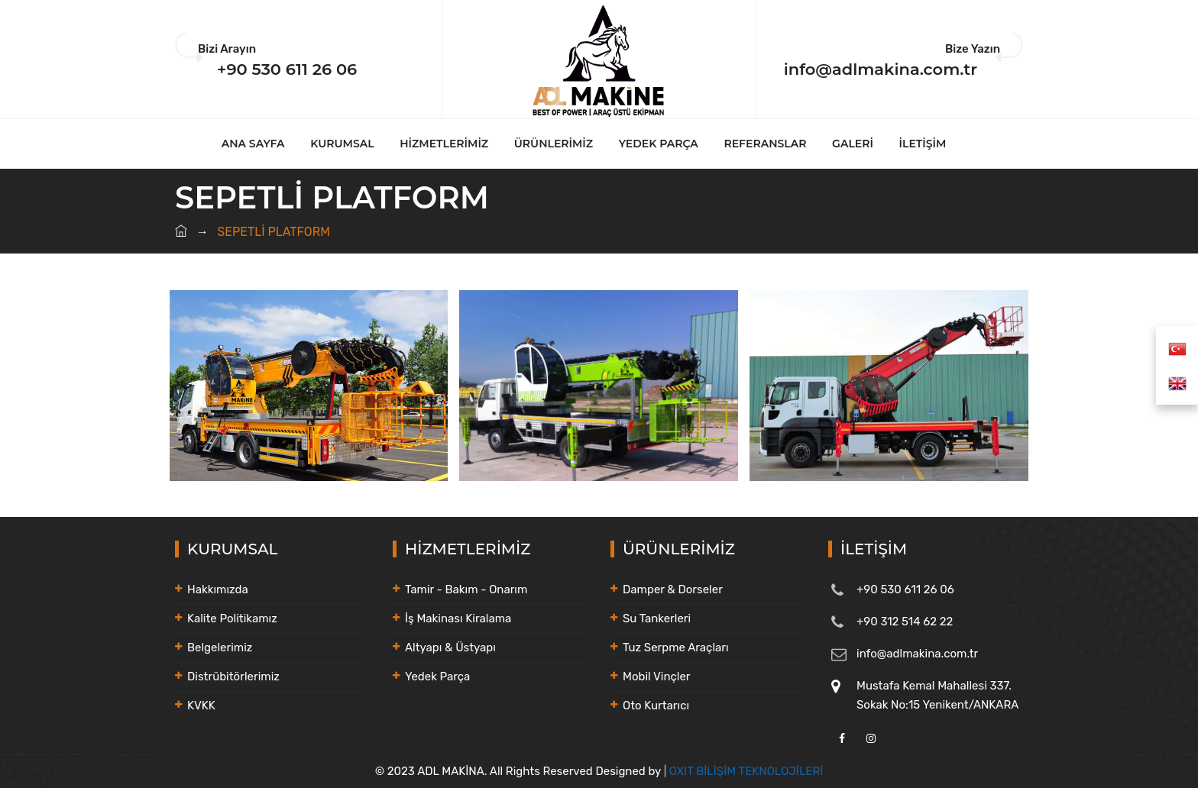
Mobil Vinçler (657, 676)
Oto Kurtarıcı (656, 705)
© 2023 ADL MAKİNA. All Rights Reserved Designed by (519, 771)
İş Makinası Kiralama (458, 618)
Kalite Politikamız (232, 618)
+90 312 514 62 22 (904, 621)
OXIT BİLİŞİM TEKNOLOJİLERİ (746, 771)
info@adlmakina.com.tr (880, 69)
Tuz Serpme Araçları (676, 647)
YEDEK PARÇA (658, 143)
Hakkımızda (217, 589)
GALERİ (852, 143)
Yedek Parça (437, 676)
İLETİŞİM (923, 143)
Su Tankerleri (657, 618)
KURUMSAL (342, 143)
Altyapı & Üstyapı (450, 647)
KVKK (201, 705)
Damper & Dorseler (673, 589)
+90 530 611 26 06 (287, 69)
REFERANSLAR (765, 143)
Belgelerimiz (219, 647)
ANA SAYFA (253, 143)
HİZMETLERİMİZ (444, 143)
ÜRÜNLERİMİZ (553, 143)
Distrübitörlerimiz (233, 676)
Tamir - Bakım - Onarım (466, 589)
